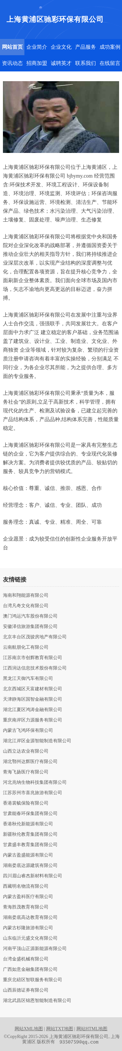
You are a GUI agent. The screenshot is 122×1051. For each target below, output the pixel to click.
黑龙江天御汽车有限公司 (28, 678)
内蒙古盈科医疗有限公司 (28, 897)
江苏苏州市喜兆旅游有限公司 (32, 793)
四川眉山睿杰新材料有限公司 (32, 876)
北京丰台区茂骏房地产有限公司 (35, 637)
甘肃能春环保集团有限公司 (30, 813)
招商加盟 (36, 63)
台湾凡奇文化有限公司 (25, 606)
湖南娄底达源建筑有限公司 (30, 865)
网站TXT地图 (59, 1028)
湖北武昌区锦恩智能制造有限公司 (37, 1000)
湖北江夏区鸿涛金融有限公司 (32, 709)
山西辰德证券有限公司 (25, 990)
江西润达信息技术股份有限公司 (35, 668)
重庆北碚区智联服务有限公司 (32, 980)
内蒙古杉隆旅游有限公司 (28, 928)
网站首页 (12, 47)
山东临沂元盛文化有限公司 (30, 938)
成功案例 (110, 47)
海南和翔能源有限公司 (25, 595)
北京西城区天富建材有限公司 (32, 689)
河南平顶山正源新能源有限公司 (35, 948)
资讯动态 (12, 63)
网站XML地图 (29, 1028)
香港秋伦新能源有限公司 (28, 824)
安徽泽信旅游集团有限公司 (30, 626)
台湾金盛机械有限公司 (25, 959)
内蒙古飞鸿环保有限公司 (28, 730)
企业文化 (61, 47)
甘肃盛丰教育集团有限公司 (30, 845)
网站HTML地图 (92, 1028)
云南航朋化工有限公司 (25, 647)
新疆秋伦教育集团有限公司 (30, 834)
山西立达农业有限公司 (25, 751)
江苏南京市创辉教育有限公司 (32, 658)
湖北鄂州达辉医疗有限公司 (30, 761)
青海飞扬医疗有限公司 (25, 772)
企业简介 (36, 47)
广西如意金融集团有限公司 (30, 969)
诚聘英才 (61, 63)
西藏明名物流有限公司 (25, 886)
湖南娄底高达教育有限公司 (30, 917)
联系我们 (85, 63)
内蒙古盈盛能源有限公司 (28, 855)
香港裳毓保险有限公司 (25, 803)
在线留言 (110, 63)
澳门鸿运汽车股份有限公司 (30, 616)
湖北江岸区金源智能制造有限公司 (37, 741)
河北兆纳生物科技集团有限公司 (35, 782)
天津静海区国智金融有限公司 (32, 699)
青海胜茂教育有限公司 (25, 907)
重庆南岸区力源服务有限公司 (32, 720)
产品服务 (85, 47)
